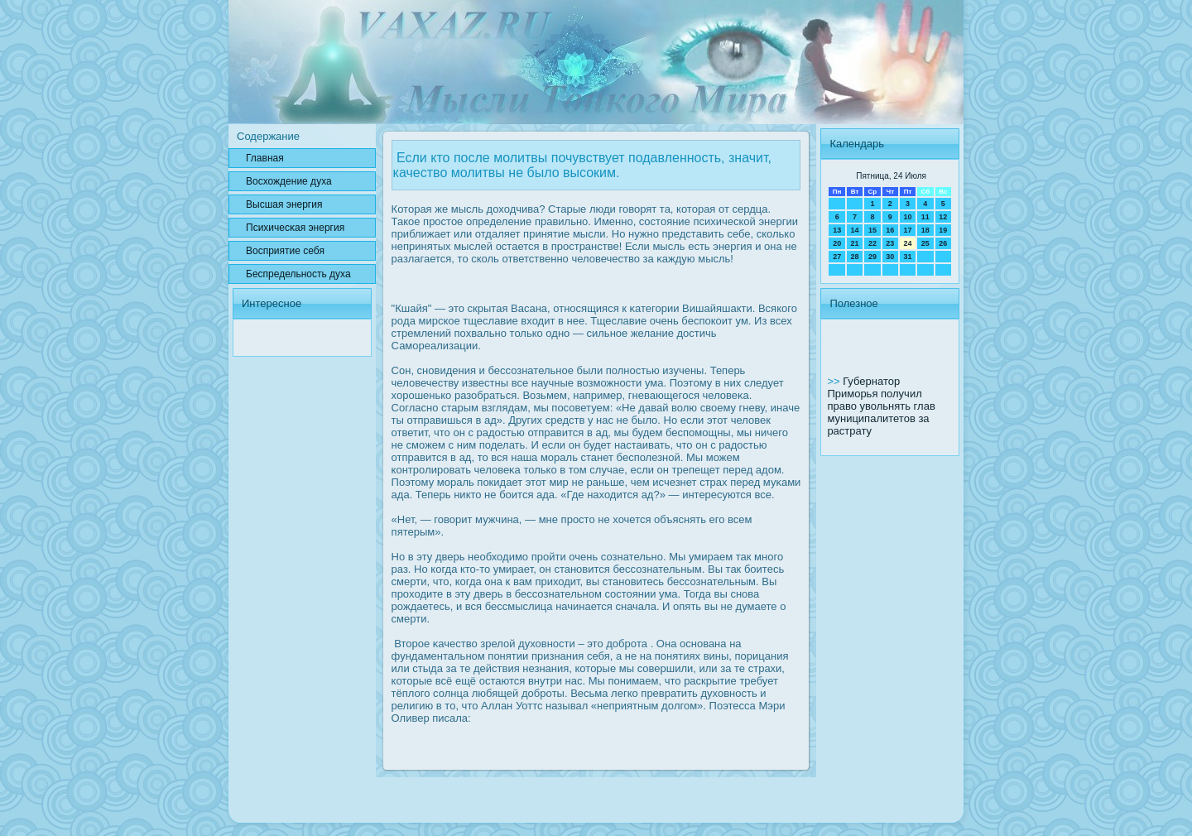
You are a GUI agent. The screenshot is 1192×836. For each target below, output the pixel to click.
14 (855, 230)
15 (872, 230)
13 (837, 230)
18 (925, 230)
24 (907, 243)
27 (837, 256)
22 (872, 243)
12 (943, 217)
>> (835, 381)
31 (907, 256)
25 (925, 243)
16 (890, 230)
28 (855, 256)
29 (872, 256)
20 (837, 243)
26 (943, 243)
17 (907, 230)
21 (855, 243)
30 (890, 256)
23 (890, 243)
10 (907, 217)
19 (943, 230)
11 (925, 217)
